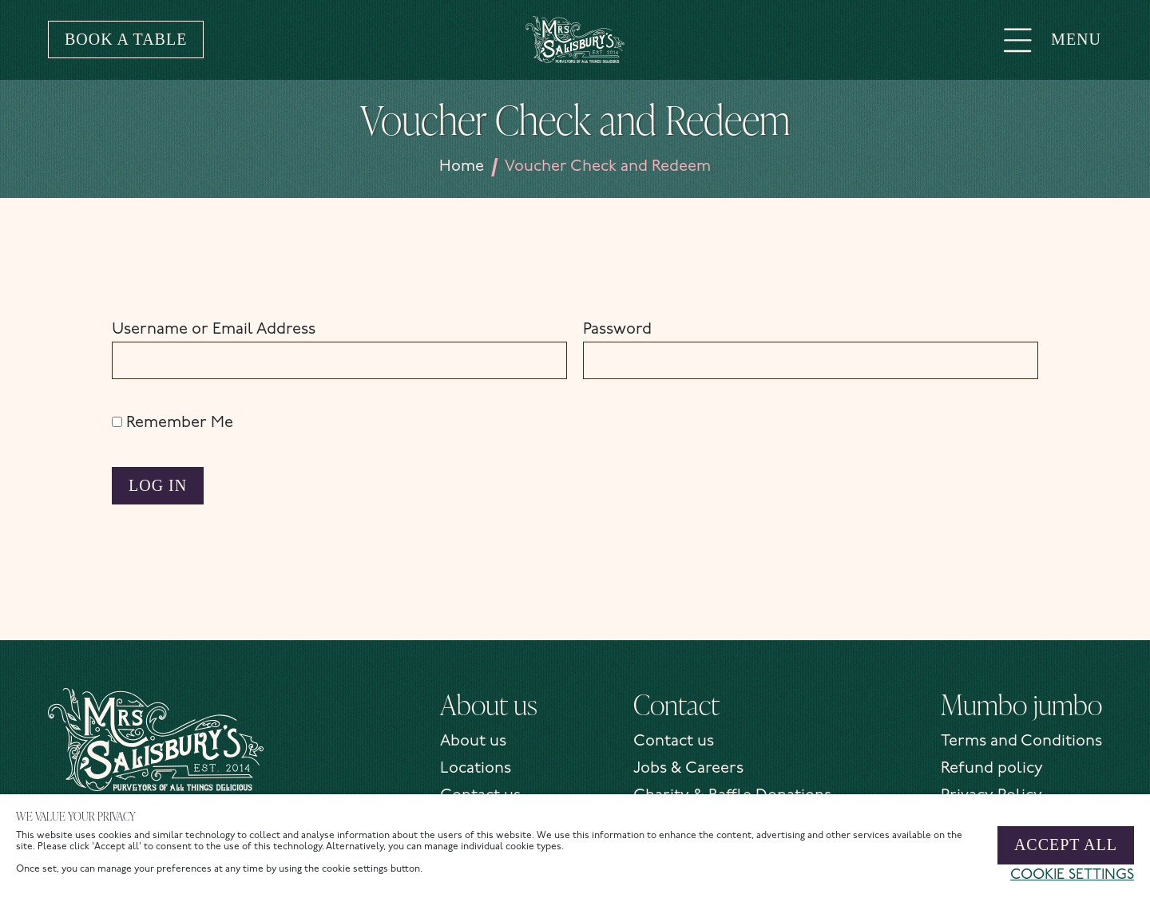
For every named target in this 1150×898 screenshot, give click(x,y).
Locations (475, 769)
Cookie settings (1072, 875)
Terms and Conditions (1021, 742)
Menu (1052, 39)
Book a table (126, 39)
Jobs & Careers (688, 769)
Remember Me (172, 423)
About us (473, 742)
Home (461, 167)
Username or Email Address (213, 330)
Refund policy (992, 769)
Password (617, 330)
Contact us (673, 742)
